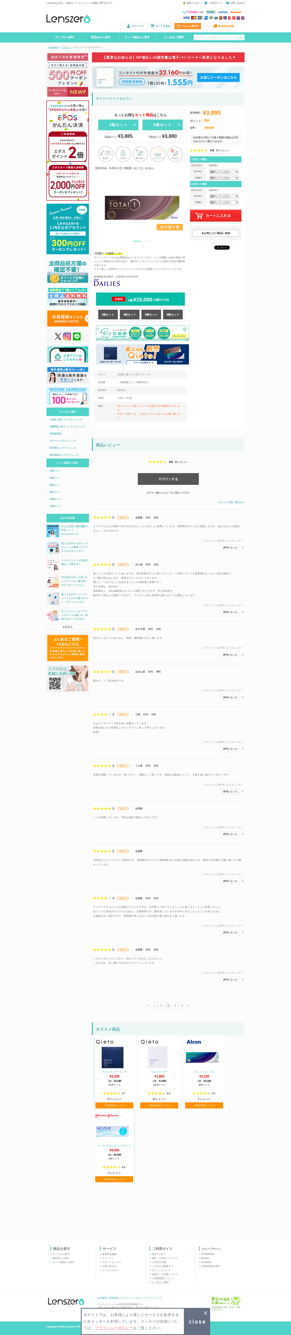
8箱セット (162, 125)
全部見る (67, 627)
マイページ (138, 26)
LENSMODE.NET (210, 1266)
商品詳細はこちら (114, 1105)
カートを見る (163, 26)
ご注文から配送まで (162, 1266)
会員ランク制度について (165, 1274)
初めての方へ (194, 3)
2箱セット (108, 314)
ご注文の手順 (159, 1262)
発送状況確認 (109, 1254)
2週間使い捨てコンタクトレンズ (67, 426)
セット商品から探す (137, 37)
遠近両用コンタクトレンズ (64, 454)
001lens (205, 1258)
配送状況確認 (226, 26)
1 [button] (137, 242)
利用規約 (114, 1298)
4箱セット (118, 125)
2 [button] (147, 242)
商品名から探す (101, 37)
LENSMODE (208, 1254)
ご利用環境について (162, 1278)
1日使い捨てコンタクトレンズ (66, 419)
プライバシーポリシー (133, 1298)
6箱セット (151, 314)
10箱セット (56, 499)
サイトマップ (155, 1298)
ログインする (168, 479)
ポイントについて (161, 1270)
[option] (142, 207)
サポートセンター (111, 1262)
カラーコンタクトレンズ (63, 440)
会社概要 (102, 1298)
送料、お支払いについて (165, 1258)
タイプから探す (65, 37)
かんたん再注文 (190, 26)
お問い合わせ (237, 3)
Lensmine (206, 1262)
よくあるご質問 (173, 37)
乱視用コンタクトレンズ (63, 447)
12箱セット (56, 506)
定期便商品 (56, 433)
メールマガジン (110, 1270)
